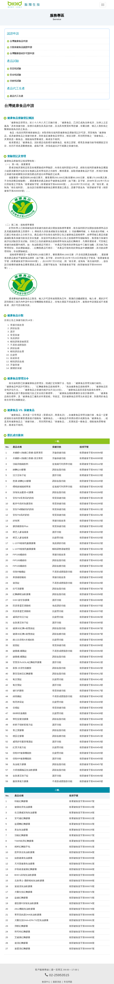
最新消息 (57, 982)
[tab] (57, 41)
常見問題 (68, 982)
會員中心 (46, 982)
